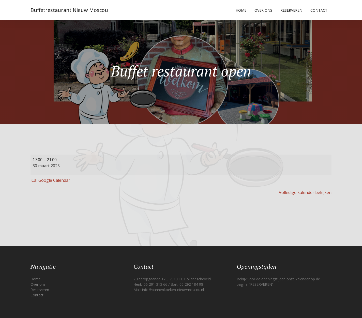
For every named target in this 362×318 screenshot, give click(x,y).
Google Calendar (54, 180)
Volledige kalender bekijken (305, 192)
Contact (318, 10)
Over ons (263, 10)
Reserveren (291, 10)
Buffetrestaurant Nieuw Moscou (69, 10)
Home (241, 10)
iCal (34, 180)
